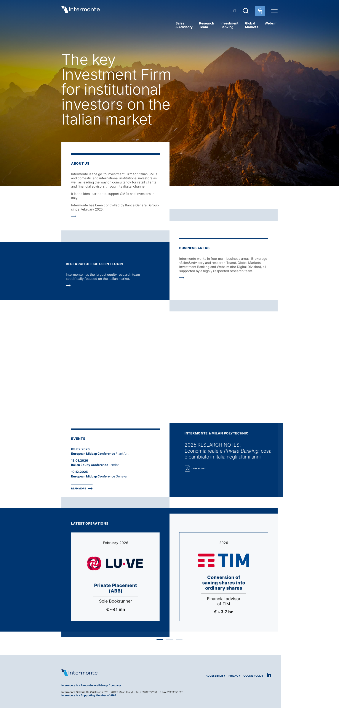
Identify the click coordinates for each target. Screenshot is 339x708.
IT (234, 11)
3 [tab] (179, 640)
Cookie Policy (253, 675)
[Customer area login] (260, 11)
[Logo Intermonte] (113, 672)
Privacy (234, 675)
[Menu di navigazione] (274, 10)
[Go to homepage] (82, 11)
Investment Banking (229, 25)
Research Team (206, 25)
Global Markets (251, 25)
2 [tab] (169, 640)
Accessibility (215, 675)
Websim (271, 23)
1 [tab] (160, 640)
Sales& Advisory (184, 25)
